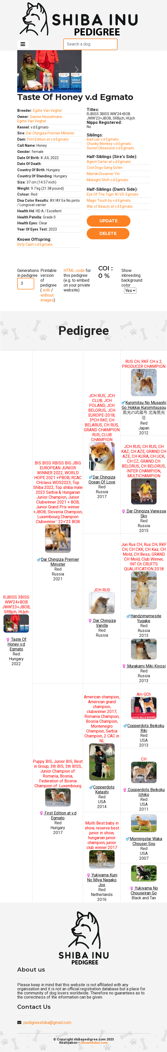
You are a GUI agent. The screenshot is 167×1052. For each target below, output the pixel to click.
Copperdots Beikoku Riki (143, 715)
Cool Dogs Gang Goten (105, 168)
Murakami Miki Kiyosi (143, 653)
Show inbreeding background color (131, 278)
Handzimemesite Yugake (143, 597)
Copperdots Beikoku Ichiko (143, 779)
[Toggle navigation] (23, 44)
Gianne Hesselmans (46, 117)
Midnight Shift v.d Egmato (107, 180)
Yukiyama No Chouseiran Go (143, 880)
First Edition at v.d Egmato (48, 139)
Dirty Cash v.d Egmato (34, 244)
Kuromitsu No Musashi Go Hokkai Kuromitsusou (143, 389)
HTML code (74, 270)
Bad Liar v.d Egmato (103, 139)
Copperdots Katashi (101, 768)
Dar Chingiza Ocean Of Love (101, 463)
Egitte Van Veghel (47, 110)
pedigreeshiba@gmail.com (47, 1022)
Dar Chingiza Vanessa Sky (143, 498)
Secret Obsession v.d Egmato (110, 148)
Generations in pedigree (28, 273)
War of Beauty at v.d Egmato (110, 206)
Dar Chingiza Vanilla (101, 610)
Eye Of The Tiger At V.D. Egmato (112, 194)
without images (47, 298)
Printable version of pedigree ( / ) (48, 285)
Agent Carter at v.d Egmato (109, 162)
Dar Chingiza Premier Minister (50, 133)
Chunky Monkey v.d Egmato (109, 144)
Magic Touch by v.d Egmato (109, 200)
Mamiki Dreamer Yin (103, 174)
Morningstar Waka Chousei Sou (143, 830)
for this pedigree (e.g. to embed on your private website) (77, 280)
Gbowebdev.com (94, 1043)
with (46, 290)
